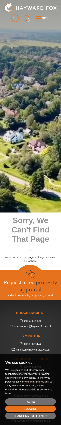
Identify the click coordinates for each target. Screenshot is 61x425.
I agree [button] (30, 401)
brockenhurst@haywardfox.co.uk (31, 326)
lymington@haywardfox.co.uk (31, 349)
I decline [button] (30, 408)
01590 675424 (30, 344)
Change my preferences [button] (30, 415)
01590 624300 (30, 321)
